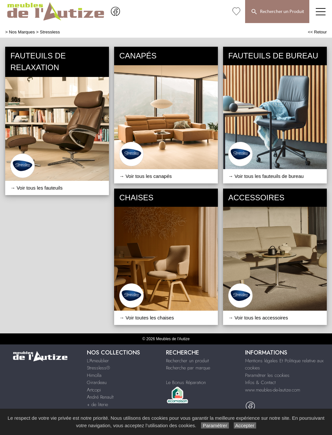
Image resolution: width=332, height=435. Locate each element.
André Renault (100, 397)
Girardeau (97, 382)
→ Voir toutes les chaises (146, 317)
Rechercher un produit (187, 360)
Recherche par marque (188, 367)
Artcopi (94, 389)
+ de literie (97, 404)
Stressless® (98, 367)
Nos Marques (22, 32)
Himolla (94, 375)
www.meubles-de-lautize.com (272, 389)
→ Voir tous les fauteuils (36, 188)
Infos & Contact (260, 382)
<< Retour (317, 32)
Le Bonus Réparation (186, 382)
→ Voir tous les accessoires (258, 317)
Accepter (245, 425)
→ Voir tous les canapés (145, 176)
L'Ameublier (98, 360)
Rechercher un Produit (277, 12)
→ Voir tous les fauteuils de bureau (266, 176)
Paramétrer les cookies (267, 375)
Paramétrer (214, 425)
